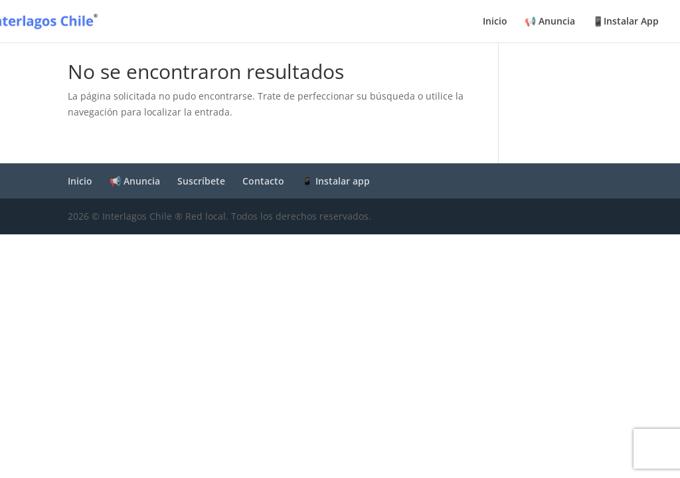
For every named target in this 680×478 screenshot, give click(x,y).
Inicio (495, 22)
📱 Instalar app (335, 181)
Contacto (263, 181)
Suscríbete (201, 181)
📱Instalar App (625, 22)
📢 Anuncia (550, 22)
